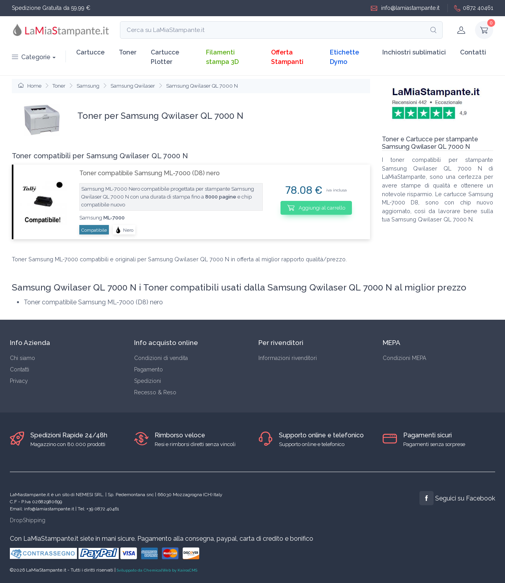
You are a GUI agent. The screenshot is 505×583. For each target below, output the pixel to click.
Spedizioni (147, 381)
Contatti (473, 52)
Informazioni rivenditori (287, 358)
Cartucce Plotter (165, 57)
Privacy (19, 381)
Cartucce (90, 52)
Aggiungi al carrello (316, 207)
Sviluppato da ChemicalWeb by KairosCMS (157, 570)
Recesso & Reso (155, 392)
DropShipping (27, 520)
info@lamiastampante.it (405, 8)
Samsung (88, 86)
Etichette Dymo (344, 57)
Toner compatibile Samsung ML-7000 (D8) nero (149, 173)
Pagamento (148, 369)
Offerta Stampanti (287, 57)
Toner (128, 52)
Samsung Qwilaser (132, 86)
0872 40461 (473, 8)
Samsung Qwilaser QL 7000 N (202, 86)
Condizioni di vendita (161, 358)
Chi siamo (22, 358)
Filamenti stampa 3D (222, 57)
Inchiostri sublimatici (414, 52)
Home (29, 86)
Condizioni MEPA (404, 358)
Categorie (31, 57)
